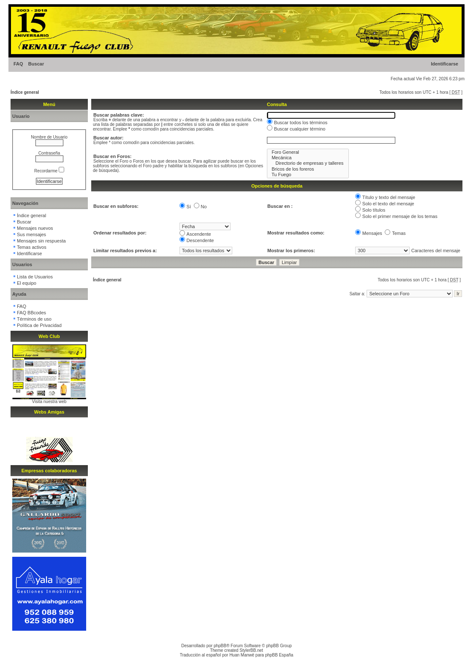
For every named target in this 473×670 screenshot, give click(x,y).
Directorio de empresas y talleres (308, 163)
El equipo (26, 283)
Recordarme (49, 171)
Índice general (25, 92)
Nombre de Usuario (49, 137)
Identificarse (444, 63)
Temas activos (31, 247)
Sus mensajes (31, 234)
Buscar (36, 63)
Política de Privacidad (39, 325)
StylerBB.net (251, 650)
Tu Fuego (308, 174)
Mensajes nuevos (35, 228)
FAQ (18, 63)
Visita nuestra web (49, 401)
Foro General (308, 152)
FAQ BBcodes (31, 312)
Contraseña (49, 153)
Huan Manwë (241, 655)
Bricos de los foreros (308, 169)
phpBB (220, 645)
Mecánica (308, 158)
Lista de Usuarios (35, 276)
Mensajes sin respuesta (41, 240)
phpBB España (279, 655)
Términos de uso (34, 318)
